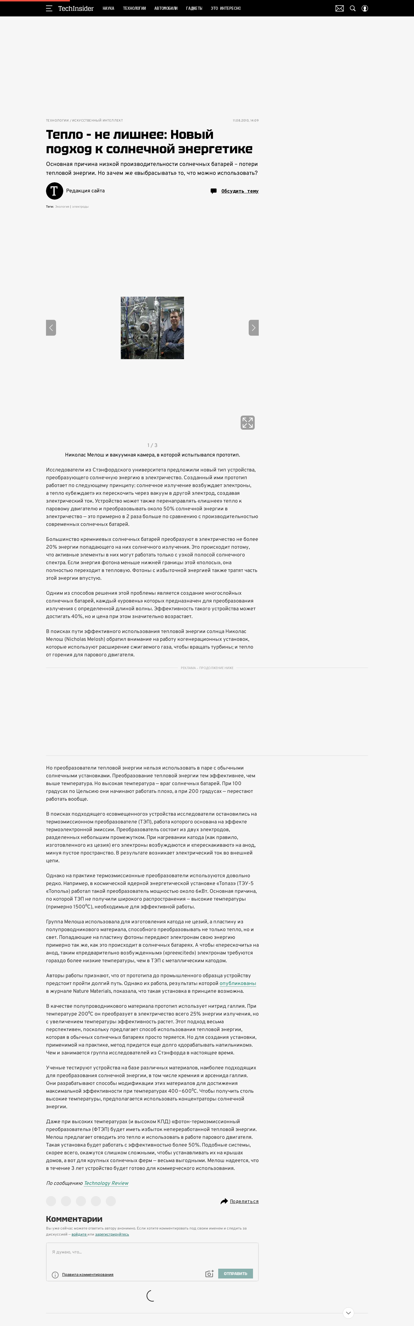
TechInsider (76, 8)
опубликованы (238, 983)
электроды (80, 207)
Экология (62, 207)
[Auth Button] (365, 8)
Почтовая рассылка (340, 8)
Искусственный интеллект (97, 121)
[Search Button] (353, 8)
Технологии (57, 121)
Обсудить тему (234, 191)
